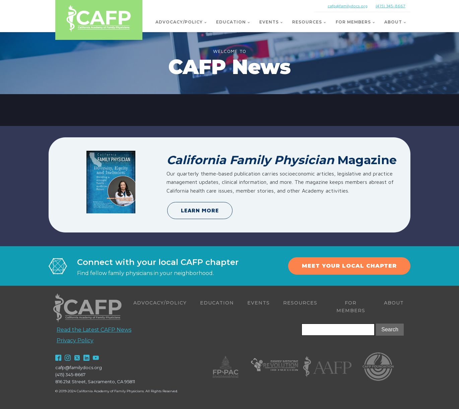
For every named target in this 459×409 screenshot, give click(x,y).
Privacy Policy (75, 340)
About (393, 21)
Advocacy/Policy (179, 21)
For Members (353, 21)
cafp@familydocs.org (348, 5)
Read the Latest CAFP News (94, 330)
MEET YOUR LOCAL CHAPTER (349, 266)
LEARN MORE (200, 210)
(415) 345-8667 (390, 5)
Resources (307, 21)
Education (231, 21)
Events (269, 21)
